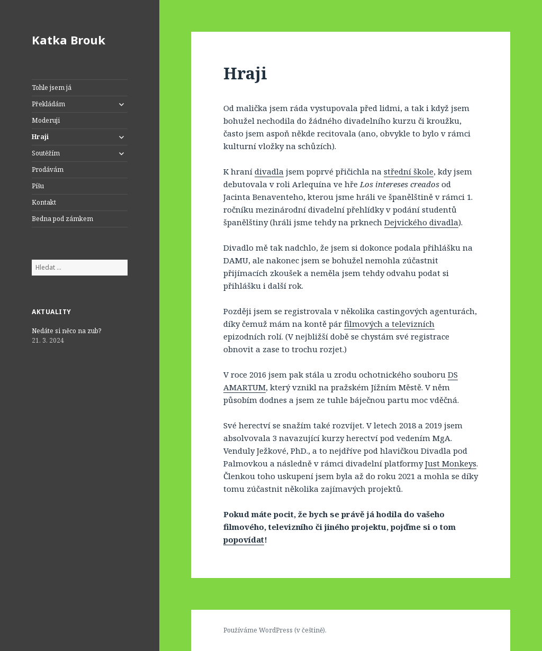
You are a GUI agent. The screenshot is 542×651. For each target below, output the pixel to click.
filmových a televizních (389, 323)
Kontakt (44, 202)
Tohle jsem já (51, 87)
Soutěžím (46, 153)
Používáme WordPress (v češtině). (275, 630)
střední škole (408, 171)
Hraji (40, 136)
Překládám (48, 103)
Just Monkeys (450, 463)
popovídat (243, 539)
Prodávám (48, 169)
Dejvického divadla (421, 222)
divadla (269, 171)
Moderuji (46, 120)
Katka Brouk (68, 40)
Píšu (38, 185)
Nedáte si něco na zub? (66, 330)
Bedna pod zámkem (62, 218)
